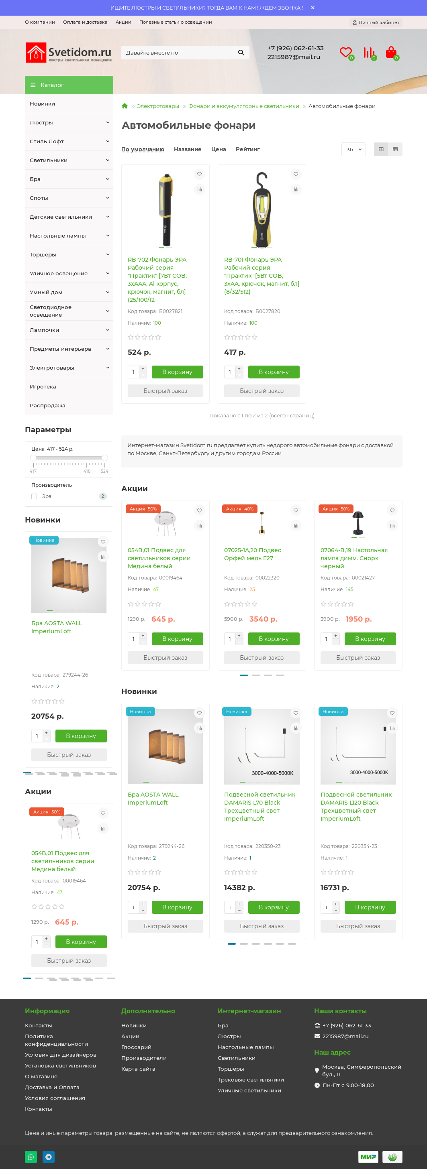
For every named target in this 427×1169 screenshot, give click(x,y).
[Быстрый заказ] (69, 754)
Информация (47, 1011)
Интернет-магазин (249, 1011)
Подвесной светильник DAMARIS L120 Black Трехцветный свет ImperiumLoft (356, 806)
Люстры (41, 122)
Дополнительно (148, 1011)
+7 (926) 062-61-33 (296, 48)
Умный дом (46, 292)
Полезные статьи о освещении (175, 22)
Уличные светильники (249, 1090)
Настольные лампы (58, 235)
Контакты (38, 1025)
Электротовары (52, 367)
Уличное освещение (59, 273)
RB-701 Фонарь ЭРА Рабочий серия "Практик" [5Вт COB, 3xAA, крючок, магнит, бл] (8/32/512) (262, 275)
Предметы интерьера (60, 349)
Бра (35, 179)
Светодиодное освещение (51, 311)
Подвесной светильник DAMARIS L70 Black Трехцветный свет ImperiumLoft (259, 806)
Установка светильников (60, 1065)
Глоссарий (136, 1047)
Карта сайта (138, 1068)
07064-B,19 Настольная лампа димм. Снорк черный (354, 558)
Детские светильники (61, 216)
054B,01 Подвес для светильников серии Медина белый (62, 861)
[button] (27, 772)
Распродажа (47, 405)
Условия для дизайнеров (60, 1054)
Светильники (48, 160)
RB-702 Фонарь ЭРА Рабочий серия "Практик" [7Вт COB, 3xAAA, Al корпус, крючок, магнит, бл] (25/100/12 (157, 279)
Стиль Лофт (47, 141)
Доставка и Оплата (52, 1087)
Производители (144, 1058)
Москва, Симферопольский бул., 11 (361, 1070)
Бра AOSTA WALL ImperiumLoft (56, 627)
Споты (39, 198)
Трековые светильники (251, 1079)
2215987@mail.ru (294, 57)
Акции (123, 22)
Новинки (42, 103)
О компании (40, 22)
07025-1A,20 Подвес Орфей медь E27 (252, 554)
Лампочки (44, 330)
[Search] (185, 52)
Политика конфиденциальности (56, 1040)
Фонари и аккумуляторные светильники (243, 106)
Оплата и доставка (85, 22)
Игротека (43, 386)
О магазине (41, 1076)
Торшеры (43, 254)
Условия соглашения (55, 1098)
